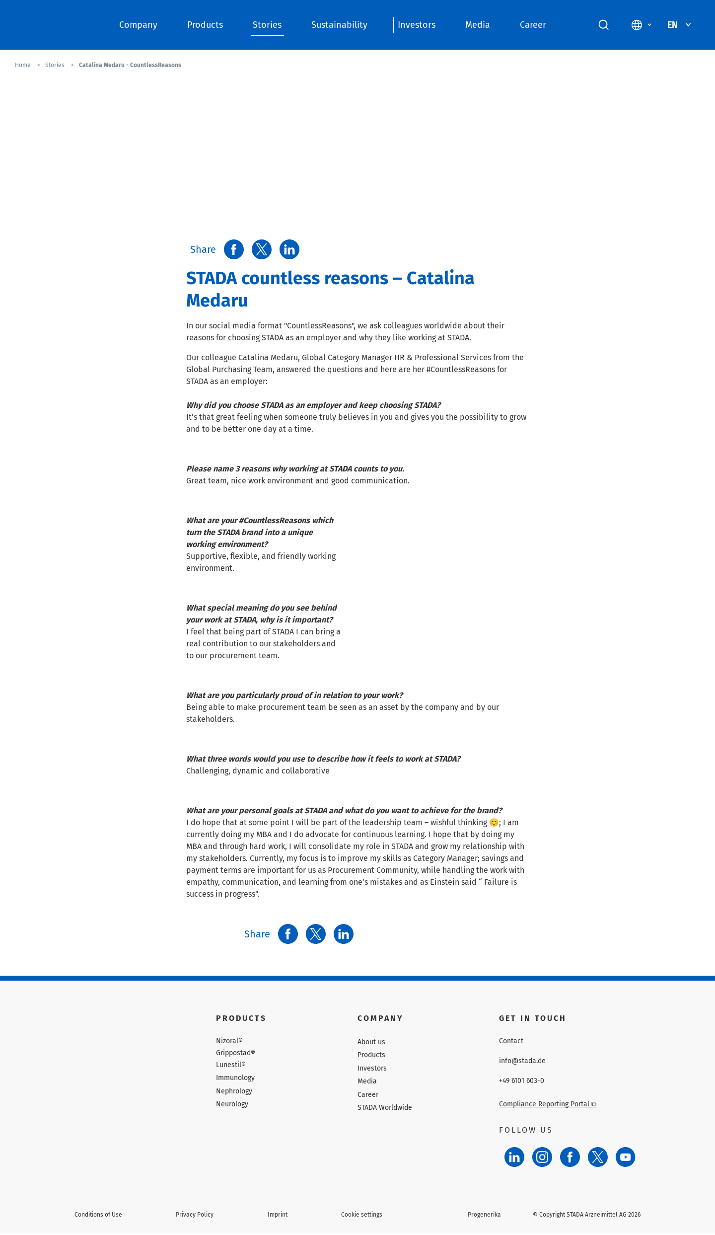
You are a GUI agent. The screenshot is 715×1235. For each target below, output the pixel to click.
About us (371, 1042)
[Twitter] (598, 1157)
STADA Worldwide (385, 1107)
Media (477, 24)
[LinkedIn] (514, 1157)
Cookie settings (361, 1214)
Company (138, 24)
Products (205, 24)
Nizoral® (229, 1041)
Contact (511, 1041)
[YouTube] (626, 1157)
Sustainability (339, 24)
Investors (416, 24)
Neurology (232, 1104)
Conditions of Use (98, 1214)
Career (533, 24)
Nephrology (234, 1091)
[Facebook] (570, 1157)
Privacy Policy (195, 1214)
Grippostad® (235, 1053)
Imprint (277, 1214)
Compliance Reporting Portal (547, 1104)
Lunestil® (231, 1065)
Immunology (235, 1078)
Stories (267, 24)
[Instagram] (542, 1157)
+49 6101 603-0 (521, 1081)
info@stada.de (522, 1061)
